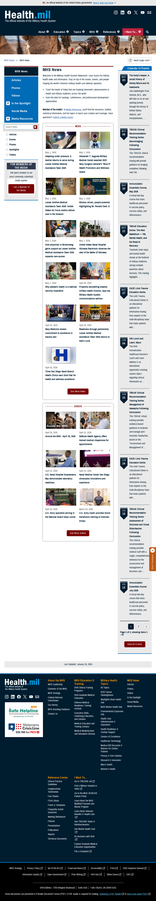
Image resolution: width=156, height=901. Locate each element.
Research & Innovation (111, 760)
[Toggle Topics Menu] (83, 32)
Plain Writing (77, 874)
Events (12, 139)
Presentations (54, 825)
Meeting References (57, 816)
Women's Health (108, 769)
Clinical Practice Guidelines (55, 783)
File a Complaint (81, 851)
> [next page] (146, 626)
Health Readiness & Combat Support (109, 731)
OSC (128, 874)
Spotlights (14, 149)
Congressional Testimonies (54, 790)
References (109, 32)
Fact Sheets (53, 796)
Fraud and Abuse (75, 868)
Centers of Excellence (110, 736)
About (41, 32)
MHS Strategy (54, 693)
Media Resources (22, 118)
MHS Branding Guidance (59, 709)
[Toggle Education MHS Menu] (67, 32)
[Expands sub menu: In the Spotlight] (8, 103)
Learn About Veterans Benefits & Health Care (84, 813)
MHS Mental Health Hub (111, 706)
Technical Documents (57, 838)
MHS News (21, 71)
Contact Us (53, 713)
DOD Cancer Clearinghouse (107, 694)
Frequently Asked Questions (55, 811)
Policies (51, 821)
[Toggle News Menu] (97, 32)
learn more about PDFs (137, 894)
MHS (92, 32)
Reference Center (58, 777)
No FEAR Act (54, 868)
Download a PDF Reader (110, 894)
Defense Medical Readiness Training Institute (82, 705)
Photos (16, 88)
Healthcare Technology (111, 741)
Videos (16, 95)
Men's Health (106, 764)
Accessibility (96, 868)
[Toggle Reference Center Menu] (118, 32)
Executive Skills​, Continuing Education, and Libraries (84, 716)
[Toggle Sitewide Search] (147, 32)
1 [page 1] (130, 626)
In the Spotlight (21, 103)
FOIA (112, 868)
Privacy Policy (33, 868)
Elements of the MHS (57, 688)
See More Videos (78, 533)
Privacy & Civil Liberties (111, 755)
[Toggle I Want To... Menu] (139, 32)
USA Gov (95, 874)
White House (112, 874)
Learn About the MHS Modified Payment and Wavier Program (84, 803)
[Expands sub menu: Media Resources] (8, 119)
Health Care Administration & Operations (108, 721)
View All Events (134, 644)
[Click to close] (152, 550)
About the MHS (56, 680)
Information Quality (30, 874)
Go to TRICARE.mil (83, 781)
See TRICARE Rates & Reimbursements (84, 823)
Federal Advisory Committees (55, 699)
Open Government (55, 874)
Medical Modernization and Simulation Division (84, 732)
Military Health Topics (109, 682)
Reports (51, 834)
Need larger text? (139, 60)
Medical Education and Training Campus (84, 725)
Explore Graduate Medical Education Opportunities (85, 845)
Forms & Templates (56, 805)
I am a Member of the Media (21, 189)
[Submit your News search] (35, 127)
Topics (77, 32)
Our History (53, 704)
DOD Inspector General (133, 868)
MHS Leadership (55, 684)
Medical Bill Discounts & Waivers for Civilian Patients (111, 748)
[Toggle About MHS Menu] (47, 32)
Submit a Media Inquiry (63, 117)
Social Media (19, 111)
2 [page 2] (138, 626)
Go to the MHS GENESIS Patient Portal (85, 795)
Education (59, 32)
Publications (53, 830)
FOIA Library (53, 800)
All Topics (105, 687)
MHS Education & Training (84, 682)
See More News (78, 391)
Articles (16, 80)
